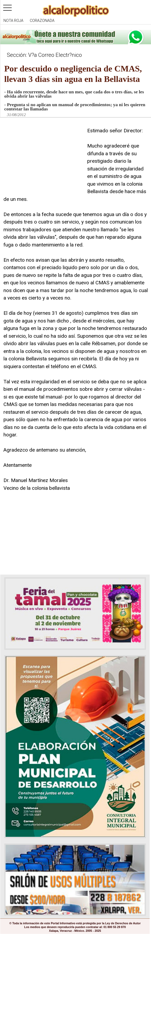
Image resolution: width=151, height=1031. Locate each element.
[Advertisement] (43, 160)
